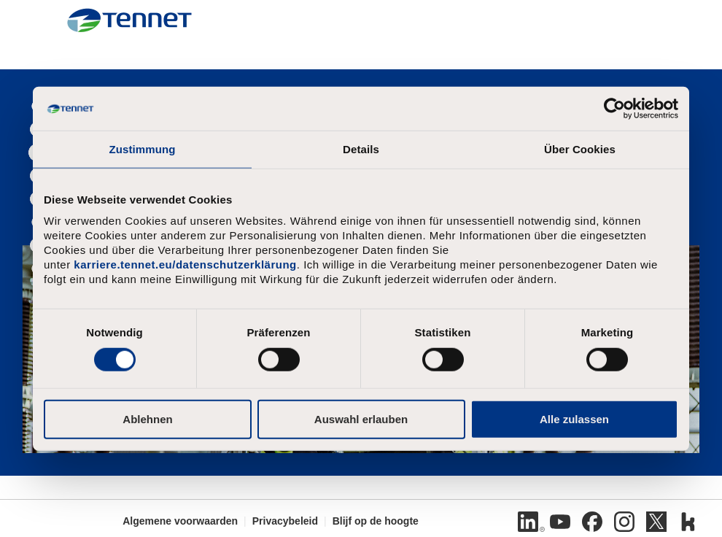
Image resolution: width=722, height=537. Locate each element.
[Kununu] (688, 521)
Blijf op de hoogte (376, 521)
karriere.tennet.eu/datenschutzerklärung (185, 264)
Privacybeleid (285, 521)
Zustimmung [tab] (142, 149)
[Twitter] (656, 521)
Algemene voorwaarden (180, 521)
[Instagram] (624, 521)
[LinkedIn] (528, 521)
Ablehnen (147, 418)
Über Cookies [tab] (580, 149)
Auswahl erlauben (361, 418)
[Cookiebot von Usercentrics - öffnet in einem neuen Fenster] (614, 109)
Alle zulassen (574, 418)
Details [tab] (361, 149)
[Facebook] (592, 521)
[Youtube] (560, 521)
